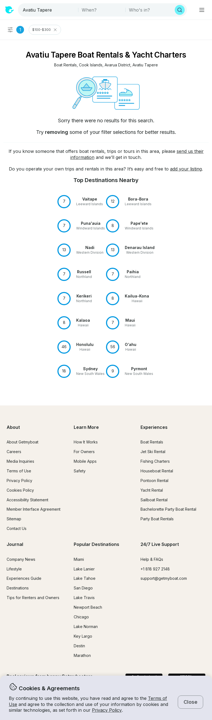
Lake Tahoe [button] (85, 578)
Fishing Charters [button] (155, 461)
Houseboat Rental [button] (157, 471)
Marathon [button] (82, 655)
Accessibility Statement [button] (27, 499)
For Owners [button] (84, 451)
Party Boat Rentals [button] (157, 518)
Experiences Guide (24, 578)
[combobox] (48, 10)
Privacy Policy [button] (107, 710)
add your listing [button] (186, 169)
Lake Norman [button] (86, 626)
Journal (15, 544)
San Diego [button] (83, 588)
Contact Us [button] (16, 528)
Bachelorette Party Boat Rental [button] (168, 509)
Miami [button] (79, 559)
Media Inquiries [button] (20, 461)
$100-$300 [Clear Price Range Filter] (44, 30)
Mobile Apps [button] (85, 461)
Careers (14, 451)
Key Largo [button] (83, 636)
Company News (21, 559)
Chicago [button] (81, 617)
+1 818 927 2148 (155, 569)
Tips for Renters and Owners (33, 597)
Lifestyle (14, 569)
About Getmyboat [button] (22, 442)
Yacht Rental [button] (152, 490)
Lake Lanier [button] (84, 569)
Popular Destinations (96, 544)
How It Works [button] (86, 442)
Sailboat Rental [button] (154, 499)
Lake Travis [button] (84, 597)
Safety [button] (80, 471)
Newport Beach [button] (88, 607)
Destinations (18, 588)
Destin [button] (79, 645)
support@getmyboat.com (164, 578)
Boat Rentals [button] (152, 442)
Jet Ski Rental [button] (153, 451)
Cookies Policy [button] (20, 490)
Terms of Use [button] (19, 471)
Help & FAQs (152, 559)
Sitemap (14, 518)
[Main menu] (202, 10)
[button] (65, 65)
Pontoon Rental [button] (154, 480)
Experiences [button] (154, 427)
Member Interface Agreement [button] (33, 509)
